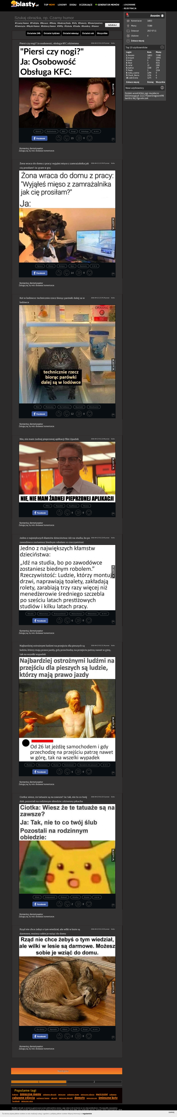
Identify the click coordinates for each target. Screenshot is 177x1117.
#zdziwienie (51, 131)
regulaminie (87, 1114)
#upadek (59, 506)
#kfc (63, 131)
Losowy (62, 4)
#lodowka (50, 407)
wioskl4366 (138, 93)
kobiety (15, 1095)
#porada (53, 1029)
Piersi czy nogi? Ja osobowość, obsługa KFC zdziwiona (49, 43)
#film (48, 506)
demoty (79, 1098)
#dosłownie (93, 407)
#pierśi (38, 131)
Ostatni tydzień (52, 33)
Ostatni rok (88, 33)
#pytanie (83, 266)
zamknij (171, 1112)
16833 (149, 21)
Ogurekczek (142, 98)
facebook (16, 1101)
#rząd (85, 1029)
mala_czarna (133, 73)
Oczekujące (85, 4)
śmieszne (61, 1095)
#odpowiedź (50, 897)
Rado (130, 70)
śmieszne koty (108, 1098)
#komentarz (43, 765)
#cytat (56, 765)
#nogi (73, 131)
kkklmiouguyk (132, 95)
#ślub (37, 897)
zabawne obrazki (49, 1095)
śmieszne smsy (27, 1101)
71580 (149, 26)
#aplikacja (73, 506)
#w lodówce (64, 407)
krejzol (131, 58)
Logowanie (129, 5)
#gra (72, 266)
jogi (146, 93)
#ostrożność (69, 765)
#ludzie (29, 765)
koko (130, 60)
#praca (40, 266)
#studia (31, 614)
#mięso (62, 266)
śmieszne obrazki (66, 1098)
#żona (50, 266)
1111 (142, 95)
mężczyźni (102, 1094)
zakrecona (133, 78)
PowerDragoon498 (154, 95)
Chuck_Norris (133, 75)
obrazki (54, 1098)
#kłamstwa (92, 614)
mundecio (154, 93)
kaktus (131, 68)
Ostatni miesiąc (71, 33)
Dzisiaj (150, 82)
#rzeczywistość (60, 614)
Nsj (134, 98)
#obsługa (84, 131)
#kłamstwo (43, 614)
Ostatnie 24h (33, 33)
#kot (38, 407)
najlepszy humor (43, 1098)
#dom (65, 1029)
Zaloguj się (23, 151)
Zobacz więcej (137, 41)
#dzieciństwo (77, 614)
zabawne (112, 1095)
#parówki (79, 407)
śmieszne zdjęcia (87, 1095)
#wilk (75, 1029)
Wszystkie (160, 82)
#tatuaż (64, 897)
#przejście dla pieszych (89, 765)
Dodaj (73, 4)
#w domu (40, 1029)
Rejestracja (130, 8)
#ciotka (75, 897)
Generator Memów (107, 4)
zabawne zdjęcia (23, 1098)
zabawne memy (73, 1095)
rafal (130, 65)
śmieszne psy (92, 1098)
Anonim (131, 55)
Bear (130, 63)
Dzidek (128, 93)
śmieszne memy (30, 1094)
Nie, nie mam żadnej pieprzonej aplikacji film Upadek (49, 439)
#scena (86, 506)
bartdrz (128, 98)
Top (49, 4)
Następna (63, 1071)
